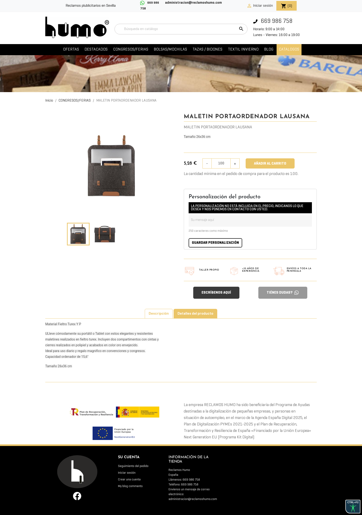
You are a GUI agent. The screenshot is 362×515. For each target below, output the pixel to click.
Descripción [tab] (159, 313)
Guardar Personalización (215, 242)
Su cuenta (128, 457)
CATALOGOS (289, 49)
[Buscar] (181, 29)
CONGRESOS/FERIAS (130, 49)
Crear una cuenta (129, 479)
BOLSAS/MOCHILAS (170, 49)
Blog (268, 49)
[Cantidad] (221, 163)
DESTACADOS (96, 49)
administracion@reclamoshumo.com (193, 499)
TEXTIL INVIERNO (243, 49)
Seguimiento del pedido (133, 466)
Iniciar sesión (127, 472)
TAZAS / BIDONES (207, 49)
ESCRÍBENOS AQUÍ (216, 292)
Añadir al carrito (270, 163)
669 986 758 (273, 21)
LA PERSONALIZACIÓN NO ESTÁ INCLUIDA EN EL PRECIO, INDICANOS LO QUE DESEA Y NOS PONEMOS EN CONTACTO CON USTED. (247, 208)
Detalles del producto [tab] (195, 313)
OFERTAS (71, 49)
